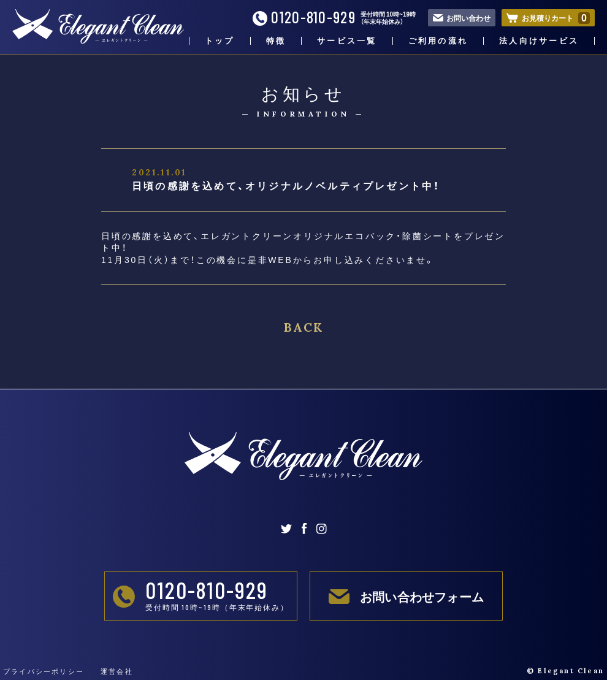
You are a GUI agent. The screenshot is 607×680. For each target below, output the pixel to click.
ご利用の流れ (438, 40)
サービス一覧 (347, 40)
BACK (303, 327)
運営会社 (117, 671)
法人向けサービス (539, 40)
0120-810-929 (304, 17)
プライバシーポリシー (43, 671)
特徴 (276, 40)
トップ (220, 40)
